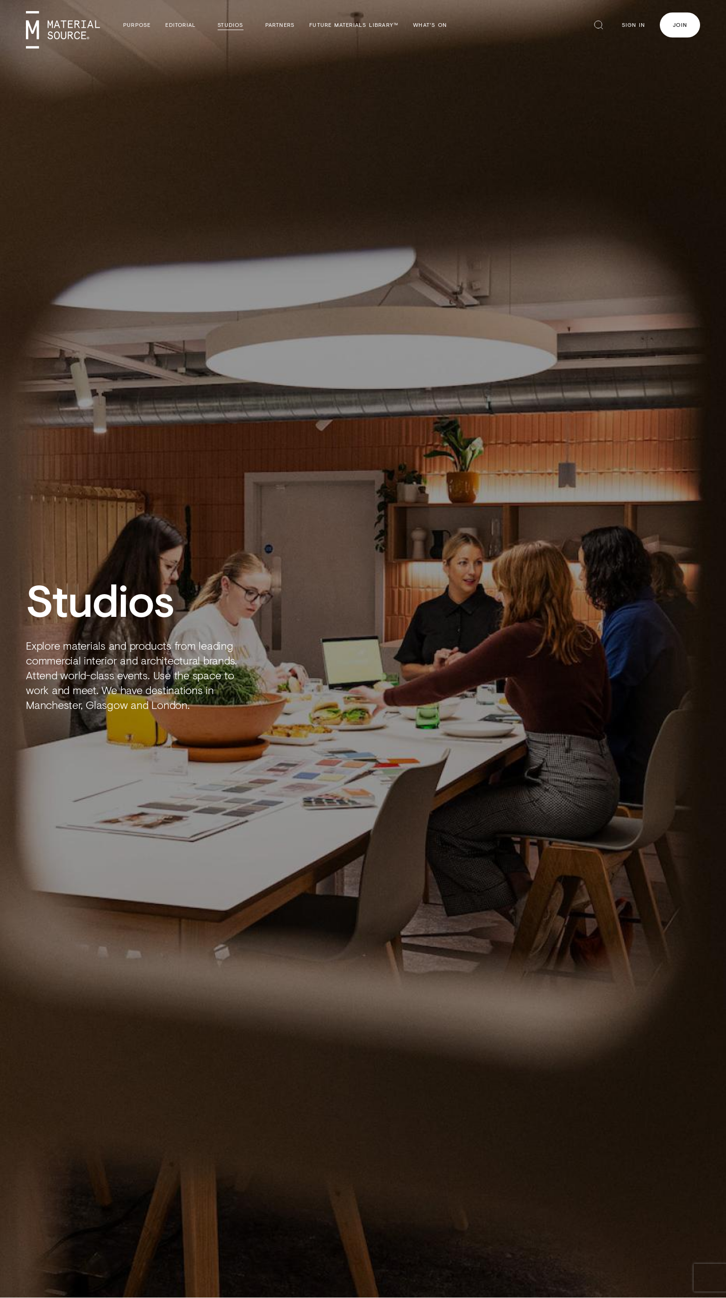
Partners (280, 25)
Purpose (136, 25)
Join (680, 25)
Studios (230, 25)
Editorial (180, 25)
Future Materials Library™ (353, 25)
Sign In (633, 25)
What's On (430, 25)
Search (598, 25)
